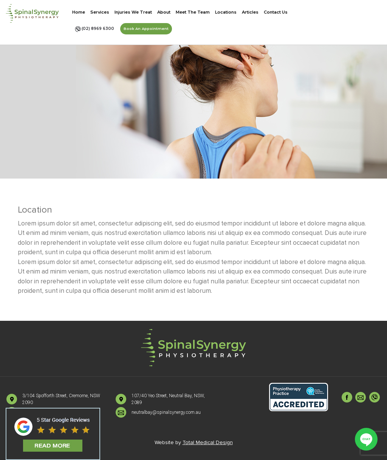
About (163, 12)
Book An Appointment (146, 28)
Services (99, 12)
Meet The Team (193, 12)
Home (78, 12)
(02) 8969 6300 (94, 29)
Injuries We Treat (133, 12)
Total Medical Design (208, 442)
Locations (226, 12)
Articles (250, 12)
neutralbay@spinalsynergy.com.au (166, 412)
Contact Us (276, 12)
